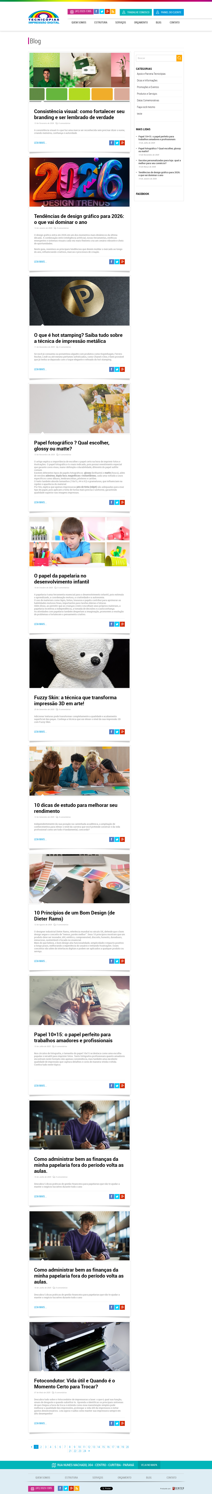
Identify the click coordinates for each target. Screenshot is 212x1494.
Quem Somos (79, 22)
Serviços (120, 22)
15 (103, 1447)
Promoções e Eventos (148, 87)
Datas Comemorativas (148, 100)
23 (80, 1451)
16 (108, 1447)
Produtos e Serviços (147, 94)
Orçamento (141, 22)
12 (89, 1447)
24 (84, 1451)
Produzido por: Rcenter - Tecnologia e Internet (172, 1488)
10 (79, 1447)
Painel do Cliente (171, 12)
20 (127, 1447)
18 (117, 1447)
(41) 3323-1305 (83, 11)
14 (98, 1447)
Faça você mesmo (146, 107)
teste (139, 113)
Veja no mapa (149, 1465)
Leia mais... (40, 142)
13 (93, 1447)
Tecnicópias (43, 17)
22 (75, 1451)
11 (84, 1447)
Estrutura (100, 22)
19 (122, 1447)
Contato (175, 22)
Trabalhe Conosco (138, 12)
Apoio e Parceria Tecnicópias (151, 74)
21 (70, 1451)
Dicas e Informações (147, 80)
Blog (158, 22)
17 (113, 1447)
